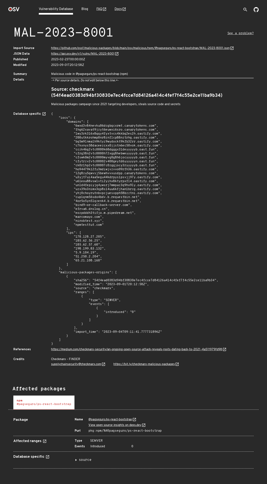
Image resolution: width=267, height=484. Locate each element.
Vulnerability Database (56, 9)
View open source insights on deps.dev (114, 425)
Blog (84, 9)
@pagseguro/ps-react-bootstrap (110, 420)
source (85, 460)
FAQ (99, 9)
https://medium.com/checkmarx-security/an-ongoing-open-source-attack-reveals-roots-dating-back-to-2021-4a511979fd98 (136, 350)
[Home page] (14, 10)
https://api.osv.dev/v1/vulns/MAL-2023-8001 (83, 54)
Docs (118, 9)
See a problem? (240, 33)
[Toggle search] (245, 9)
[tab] (43, 403)
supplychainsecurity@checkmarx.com (76, 364)
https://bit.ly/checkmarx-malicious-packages (144, 364)
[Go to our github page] (256, 11)
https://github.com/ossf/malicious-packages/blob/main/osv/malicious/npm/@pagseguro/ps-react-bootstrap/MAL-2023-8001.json (140, 48)
